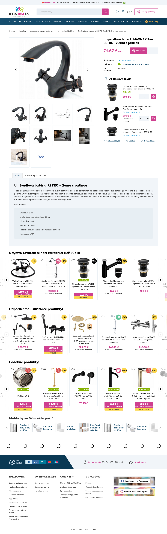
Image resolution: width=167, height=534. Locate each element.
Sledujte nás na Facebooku (136, 481)
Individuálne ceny (42, 491)
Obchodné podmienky (18, 502)
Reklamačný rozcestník (18, 506)
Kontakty (89, 483)
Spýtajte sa (149, 141)
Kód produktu (107, 69)
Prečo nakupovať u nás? (18, 487)
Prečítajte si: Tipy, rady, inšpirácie (69, 496)
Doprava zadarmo (42, 483)
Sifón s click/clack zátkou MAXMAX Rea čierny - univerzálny (137, 107)
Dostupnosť (108, 60)
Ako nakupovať (15, 491)
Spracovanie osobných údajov (94, 492)
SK (128, 11)
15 (134, 369)
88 (74, 260)
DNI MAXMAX (50, 2)
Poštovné (107, 64)
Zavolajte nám (94, 462)
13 (134, 260)
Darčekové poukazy (68, 487)
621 (44, 369)
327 (104, 260)
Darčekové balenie (16, 495)
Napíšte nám (140, 462)
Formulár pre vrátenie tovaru (17, 511)
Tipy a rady (13, 499)
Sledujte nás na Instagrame (136, 491)
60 (104, 369)
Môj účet (123, 12)
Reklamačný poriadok (94, 497)
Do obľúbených (114, 141)
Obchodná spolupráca (94, 487)
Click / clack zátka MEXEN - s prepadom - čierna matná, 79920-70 (138, 87)
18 (14, 260)
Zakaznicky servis (42, 487)
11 (104, 316)
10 (165, 260)
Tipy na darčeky (66, 491)
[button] (16, 69)
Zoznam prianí (117, 12)
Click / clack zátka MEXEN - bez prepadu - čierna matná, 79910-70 (137, 131)
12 (165, 369)
